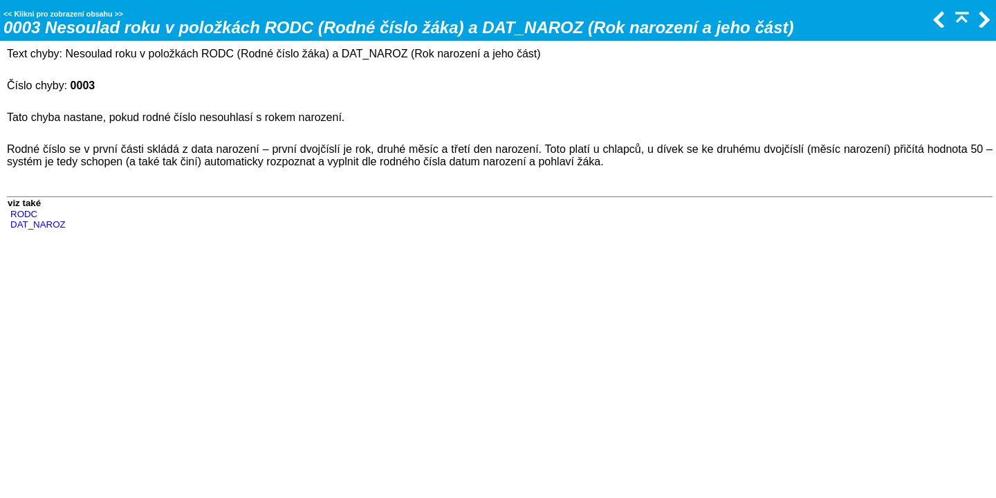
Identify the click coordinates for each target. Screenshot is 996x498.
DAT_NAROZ (38, 224)
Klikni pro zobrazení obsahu (63, 14)
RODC (23, 214)
